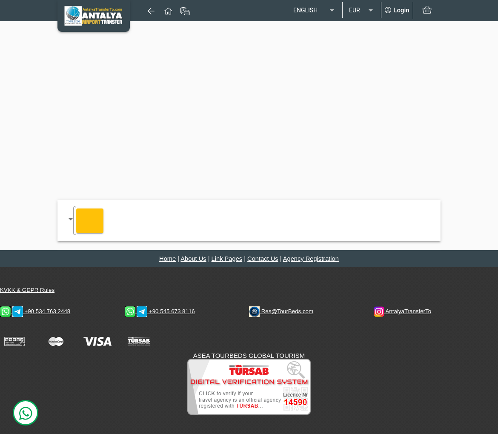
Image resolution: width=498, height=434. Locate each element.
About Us (193, 258)
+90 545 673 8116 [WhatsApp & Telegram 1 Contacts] (160, 311)
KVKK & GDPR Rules (27, 290)
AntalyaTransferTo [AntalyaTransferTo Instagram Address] (403, 311)
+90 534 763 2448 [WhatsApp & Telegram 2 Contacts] (35, 311)
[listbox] (314, 10)
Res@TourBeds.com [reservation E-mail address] (281, 311)
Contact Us (262, 258)
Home (167, 258)
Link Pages (227, 258)
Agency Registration (311, 258)
